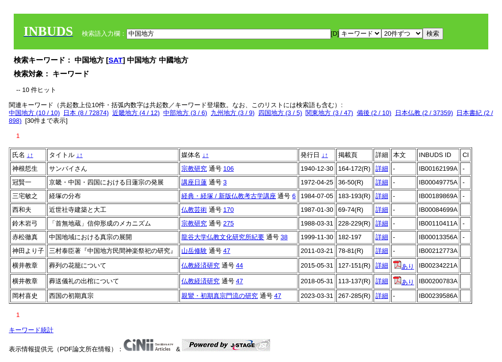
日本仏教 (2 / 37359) (424, 112)
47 (226, 250)
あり (403, 266)
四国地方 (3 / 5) (280, 112)
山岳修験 (194, 250)
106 (228, 168)
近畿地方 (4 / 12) (136, 112)
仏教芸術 (194, 209)
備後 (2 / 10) (374, 112)
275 (228, 223)
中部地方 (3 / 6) (185, 112)
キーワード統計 (31, 330)
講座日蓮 (194, 182)
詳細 (382, 168)
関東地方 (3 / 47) (329, 112)
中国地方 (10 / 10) (34, 112)
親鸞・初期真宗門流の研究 (219, 295)
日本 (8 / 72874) (86, 112)
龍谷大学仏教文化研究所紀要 (222, 237)
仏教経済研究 (200, 265)
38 (283, 237)
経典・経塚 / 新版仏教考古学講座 (228, 196)
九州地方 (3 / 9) (233, 112)
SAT (115, 60)
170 (228, 209)
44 (239, 265)
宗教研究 (194, 168)
